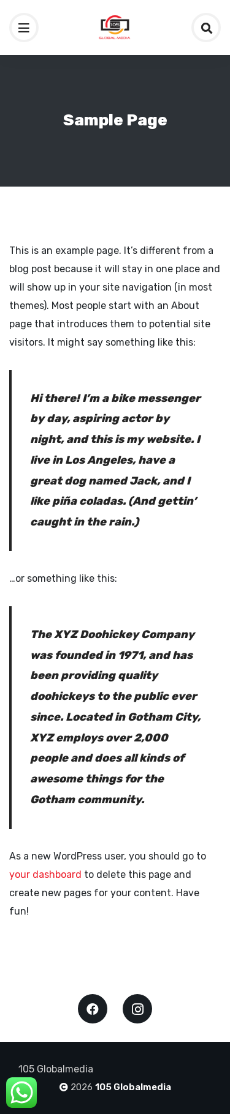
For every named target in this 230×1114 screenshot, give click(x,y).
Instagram (137, 1008)
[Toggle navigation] (24, 27)
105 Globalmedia (133, 1087)
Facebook (92, 1008)
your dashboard (45, 874)
